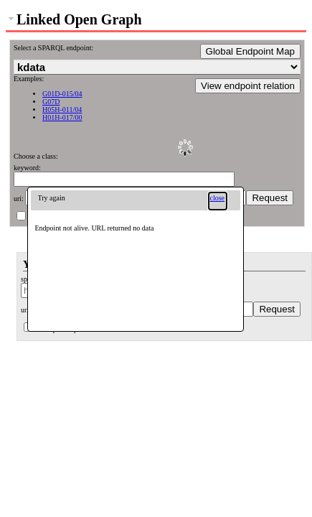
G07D (51, 102)
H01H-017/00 (62, 117)
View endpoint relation (248, 85)
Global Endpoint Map (250, 51)
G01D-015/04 (62, 94)
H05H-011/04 (62, 109)
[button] (217, 201)
